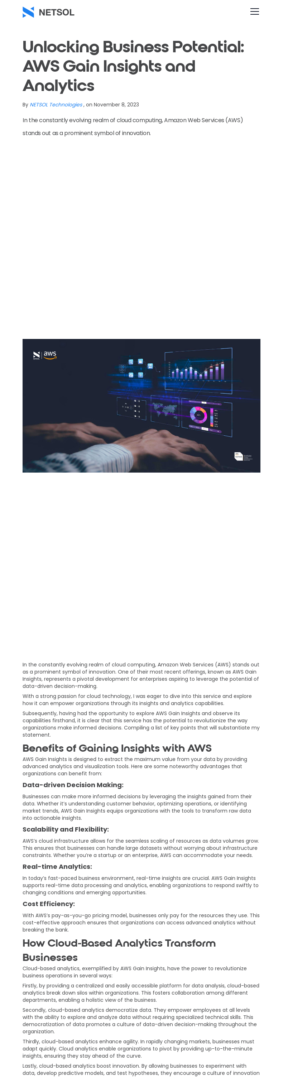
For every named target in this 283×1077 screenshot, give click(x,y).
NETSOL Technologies (56, 104)
